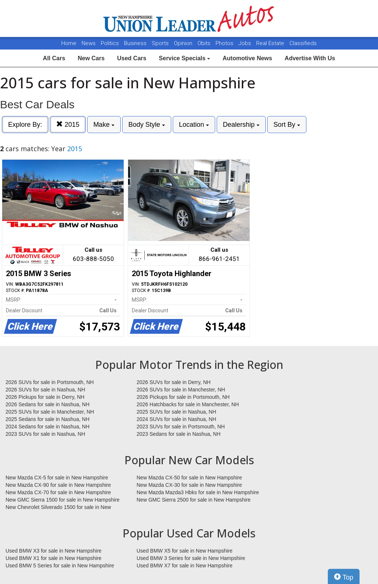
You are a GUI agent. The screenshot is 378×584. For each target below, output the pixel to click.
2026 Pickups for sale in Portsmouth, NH (183, 397)
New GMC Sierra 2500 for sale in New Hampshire (194, 500)
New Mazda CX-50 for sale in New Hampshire (189, 478)
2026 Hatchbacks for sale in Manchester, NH (188, 404)
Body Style (146, 124)
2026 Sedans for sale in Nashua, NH (47, 404)
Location (194, 124)
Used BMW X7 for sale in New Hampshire (185, 565)
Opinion (184, 43)
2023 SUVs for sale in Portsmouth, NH (181, 426)
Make (103, 124)
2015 (67, 124)
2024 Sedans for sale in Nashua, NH (47, 426)
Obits (204, 43)
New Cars (91, 58)
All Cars (54, 58)
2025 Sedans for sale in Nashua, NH (47, 419)
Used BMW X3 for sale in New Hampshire (54, 551)
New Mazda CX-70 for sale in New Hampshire (58, 492)
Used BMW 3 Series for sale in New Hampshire (191, 558)
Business (136, 43)
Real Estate (271, 43)
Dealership (241, 124)
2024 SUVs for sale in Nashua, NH (176, 419)
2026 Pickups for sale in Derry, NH (45, 397)
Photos (225, 43)
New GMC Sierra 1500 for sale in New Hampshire (63, 500)
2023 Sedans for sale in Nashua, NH (178, 434)
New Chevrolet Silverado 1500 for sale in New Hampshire (58, 507)
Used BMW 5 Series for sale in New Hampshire (60, 565)
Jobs (245, 43)
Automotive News (247, 58)
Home (68, 43)
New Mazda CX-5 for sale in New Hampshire (57, 478)
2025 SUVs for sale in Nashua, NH (176, 412)
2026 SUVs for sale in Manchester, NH (181, 390)
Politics (110, 43)
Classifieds (303, 43)
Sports (161, 43)
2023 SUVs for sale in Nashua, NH (45, 434)
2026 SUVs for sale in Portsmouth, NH (50, 382)
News (89, 43)
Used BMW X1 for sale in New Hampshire (54, 558)
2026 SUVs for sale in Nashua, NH (45, 390)
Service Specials (184, 58)
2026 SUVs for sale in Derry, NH (173, 382)
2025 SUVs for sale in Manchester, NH (50, 412)
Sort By (287, 124)
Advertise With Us (310, 58)
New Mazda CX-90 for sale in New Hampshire (58, 485)
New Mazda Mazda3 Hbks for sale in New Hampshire (198, 492)
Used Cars (131, 58)
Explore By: (25, 124)
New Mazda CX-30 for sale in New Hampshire (189, 485)
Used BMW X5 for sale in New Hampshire (185, 551)
